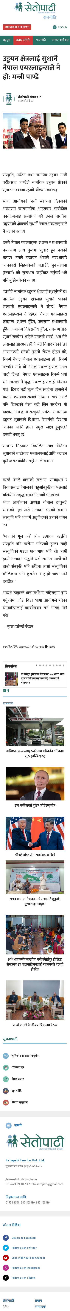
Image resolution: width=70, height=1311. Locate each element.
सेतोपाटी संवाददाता (30, 97)
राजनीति (41, 40)
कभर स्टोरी (23, 40)
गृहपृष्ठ (6, 1306)
